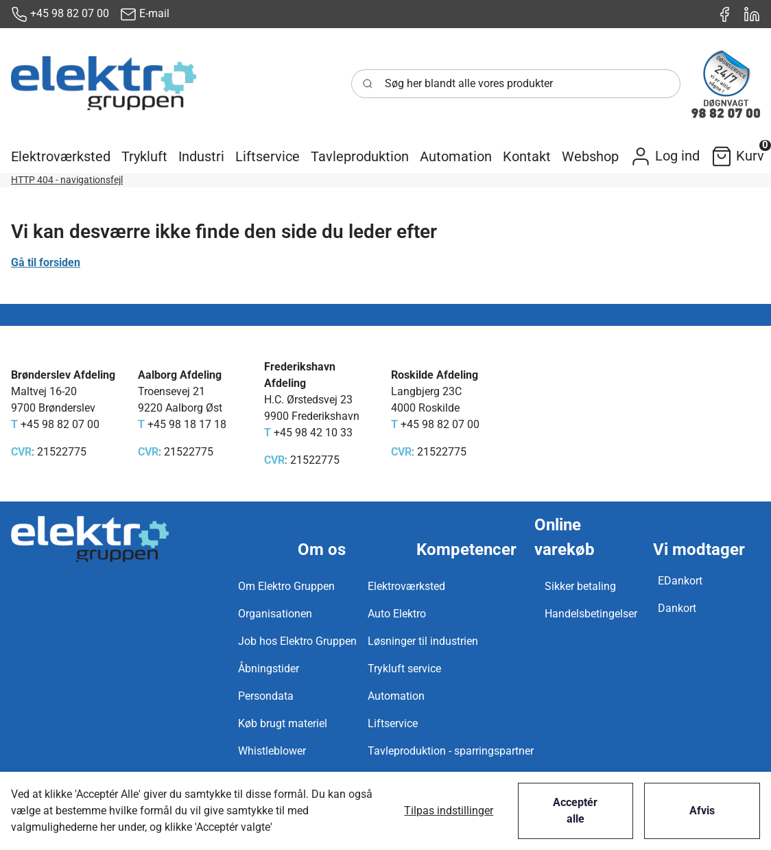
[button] (60, 156)
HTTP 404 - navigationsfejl (67, 179)
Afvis (702, 810)
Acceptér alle (575, 810)
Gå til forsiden (45, 262)
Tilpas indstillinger (448, 810)
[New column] (103, 83)
